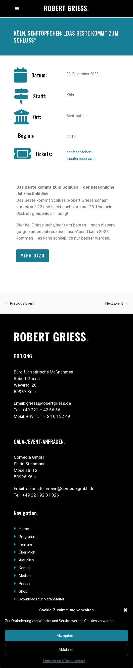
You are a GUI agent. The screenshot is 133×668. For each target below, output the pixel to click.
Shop (23, 591)
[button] (125, 610)
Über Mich (27, 552)
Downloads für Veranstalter (41, 599)
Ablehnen (66, 649)
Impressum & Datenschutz (64, 661)
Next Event (116, 303)
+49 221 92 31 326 (40, 495)
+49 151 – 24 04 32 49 (48, 416)
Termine (25, 544)
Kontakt (25, 568)
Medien (25, 575)
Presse (24, 583)
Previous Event (19, 303)
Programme (28, 536)
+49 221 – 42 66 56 (41, 409)
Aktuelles (26, 560)
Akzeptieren (66, 635)
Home (24, 529)
